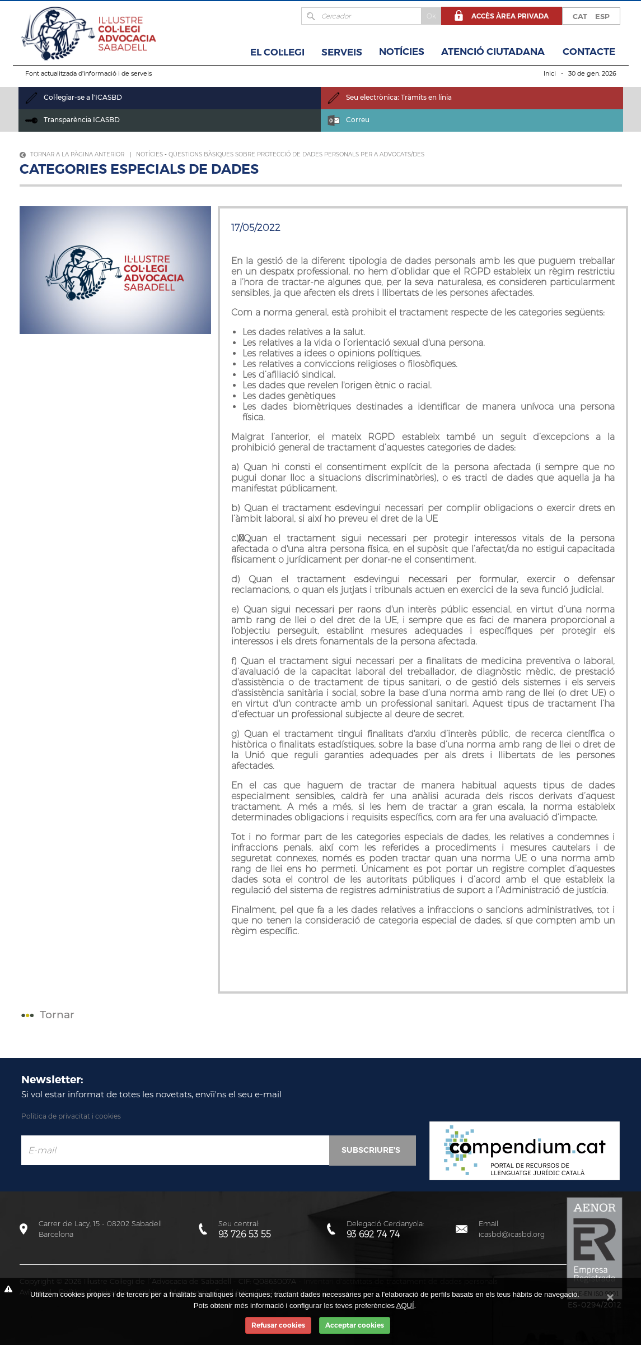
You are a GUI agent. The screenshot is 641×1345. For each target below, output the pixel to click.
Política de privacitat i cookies (71, 1116)
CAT (580, 16)
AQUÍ (405, 1305)
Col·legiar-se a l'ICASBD (73, 97)
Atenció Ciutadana (493, 51)
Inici (550, 73)
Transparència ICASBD (72, 119)
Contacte (589, 51)
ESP (602, 16)
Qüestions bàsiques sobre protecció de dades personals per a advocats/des (296, 154)
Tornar (46, 1014)
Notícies (401, 51)
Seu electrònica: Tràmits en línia (389, 97)
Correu (348, 119)
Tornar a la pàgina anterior (72, 154)
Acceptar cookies (354, 1325)
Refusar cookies (278, 1325)
